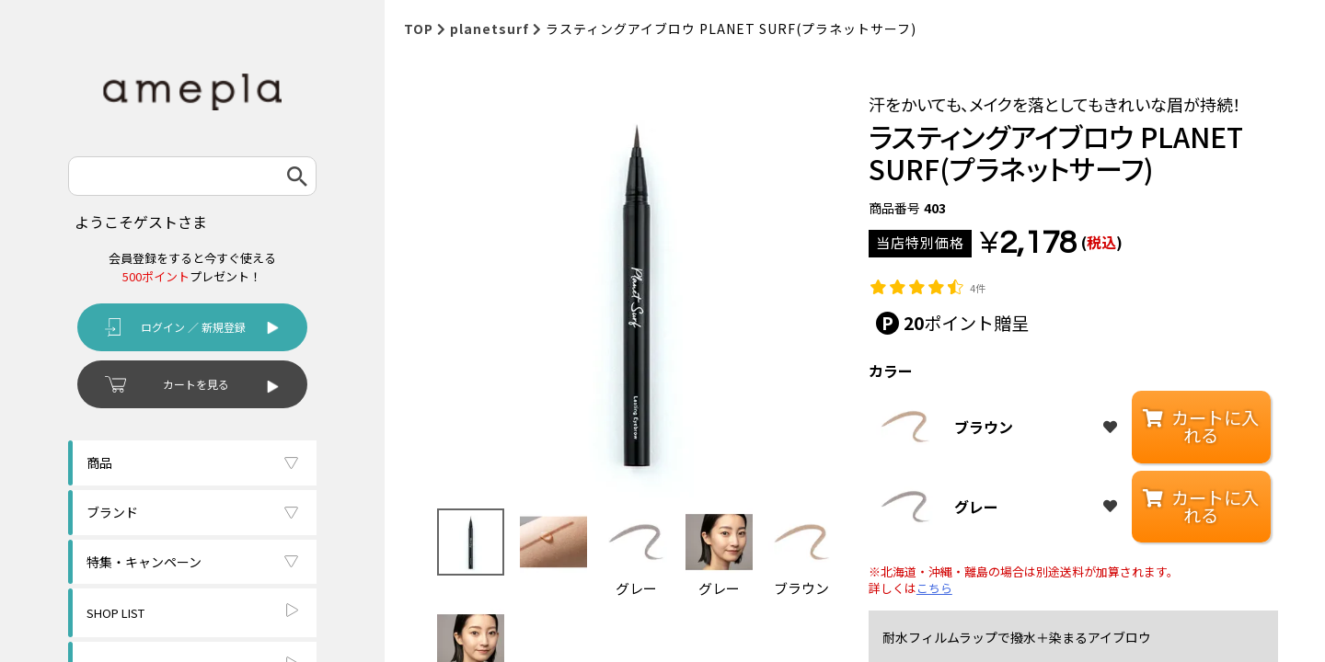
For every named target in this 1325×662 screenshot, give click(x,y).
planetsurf (489, 28)
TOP (418, 28)
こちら (934, 588)
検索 (297, 176)
